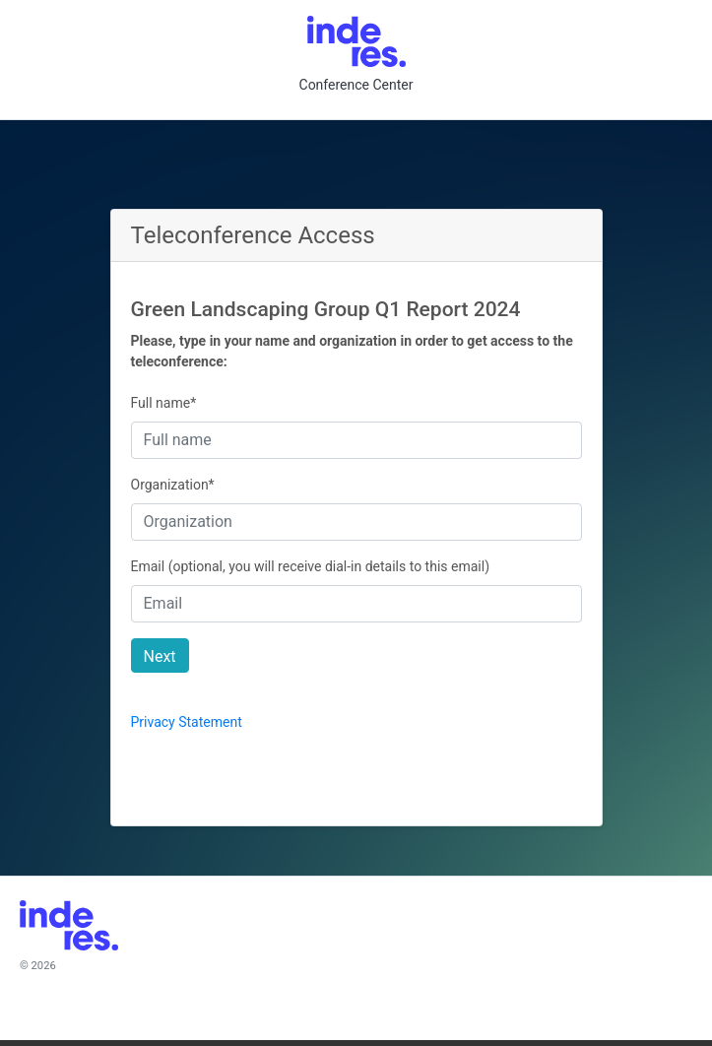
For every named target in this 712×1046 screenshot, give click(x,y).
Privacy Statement (186, 722)
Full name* (164, 403)
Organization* (173, 484)
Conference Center (356, 85)
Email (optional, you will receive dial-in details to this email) (310, 566)
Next (160, 656)
